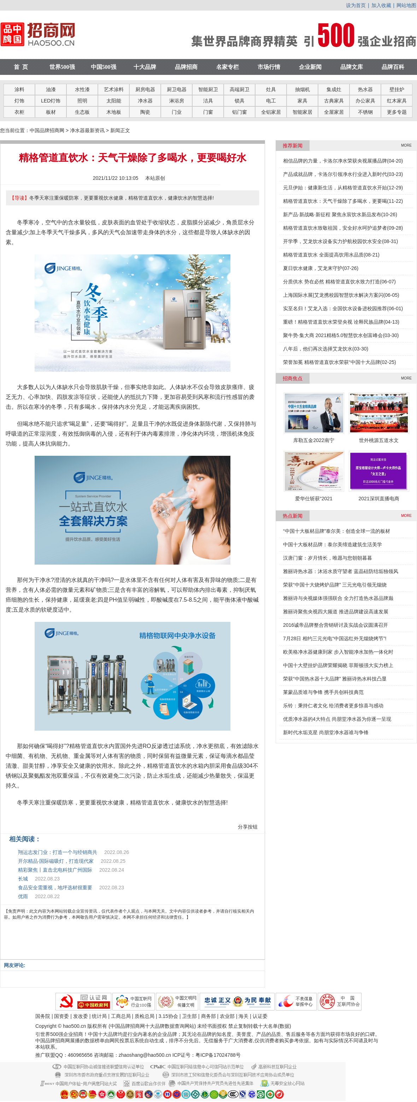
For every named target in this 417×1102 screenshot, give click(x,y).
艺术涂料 (114, 89)
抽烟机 (302, 89)
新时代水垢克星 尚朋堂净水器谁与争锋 (326, 732)
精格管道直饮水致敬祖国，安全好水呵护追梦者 (335, 228)
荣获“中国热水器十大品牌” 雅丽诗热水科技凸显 (335, 679)
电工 (271, 101)
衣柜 (19, 112)
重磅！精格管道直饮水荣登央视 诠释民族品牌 (333, 322)
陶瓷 (145, 112)
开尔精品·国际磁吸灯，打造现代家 (56, 861)
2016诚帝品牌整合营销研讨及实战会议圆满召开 (335, 625)
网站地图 (406, 5)
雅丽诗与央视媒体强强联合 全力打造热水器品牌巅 (338, 598)
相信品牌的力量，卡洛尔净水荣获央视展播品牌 (335, 161)
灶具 (271, 89)
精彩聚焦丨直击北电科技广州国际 (55, 870)
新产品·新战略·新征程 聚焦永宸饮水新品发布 (332, 214)
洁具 (208, 101)
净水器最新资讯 (87, 130)
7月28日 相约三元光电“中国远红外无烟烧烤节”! (334, 638)
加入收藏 (381, 5)
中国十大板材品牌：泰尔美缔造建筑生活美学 (332, 544)
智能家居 (302, 112)
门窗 (208, 112)
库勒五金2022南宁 (313, 440)
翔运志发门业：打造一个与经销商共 (57, 852)
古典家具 (334, 101)
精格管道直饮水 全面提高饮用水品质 (323, 255)
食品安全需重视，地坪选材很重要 (55, 887)
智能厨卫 (208, 89)
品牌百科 (393, 67)
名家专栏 (227, 67)
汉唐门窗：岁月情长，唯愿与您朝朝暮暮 (327, 558)
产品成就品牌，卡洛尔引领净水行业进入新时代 (335, 174)
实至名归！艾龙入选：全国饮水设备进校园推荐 (335, 308)
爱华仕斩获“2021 (314, 498)
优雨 (23, 896)
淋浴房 (176, 101)
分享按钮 (248, 827)
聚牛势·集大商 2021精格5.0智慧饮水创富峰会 (333, 335)
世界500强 (62, 67)
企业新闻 (310, 67)
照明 (82, 101)
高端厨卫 (239, 89)
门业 (177, 112)
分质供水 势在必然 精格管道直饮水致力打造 (331, 281)
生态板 (82, 112)
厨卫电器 (177, 89)
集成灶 (334, 89)
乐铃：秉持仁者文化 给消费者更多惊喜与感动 (333, 705)
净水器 (145, 101)
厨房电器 (145, 89)
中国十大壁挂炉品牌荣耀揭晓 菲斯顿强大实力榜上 (338, 665)
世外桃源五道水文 (379, 440)
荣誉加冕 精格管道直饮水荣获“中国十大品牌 (331, 362)
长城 (23, 879)
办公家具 (365, 101)
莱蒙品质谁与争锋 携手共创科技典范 (323, 692)
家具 (302, 101)
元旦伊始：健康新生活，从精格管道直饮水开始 (335, 187)
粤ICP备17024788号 (218, 1055)
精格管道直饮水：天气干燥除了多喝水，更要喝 (335, 201)
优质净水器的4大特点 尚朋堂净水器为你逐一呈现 (337, 719)
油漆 (51, 89)
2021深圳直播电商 (378, 498)
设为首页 (356, 5)
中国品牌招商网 (47, 130)
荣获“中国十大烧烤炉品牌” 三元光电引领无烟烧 (335, 585)
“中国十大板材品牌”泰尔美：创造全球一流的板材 (336, 531)
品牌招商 (186, 67)
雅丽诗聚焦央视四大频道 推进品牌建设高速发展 (335, 611)
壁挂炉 (396, 89)
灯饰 (19, 101)
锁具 (240, 101)
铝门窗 (239, 112)
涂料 (19, 89)
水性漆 (82, 89)
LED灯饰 (50, 101)
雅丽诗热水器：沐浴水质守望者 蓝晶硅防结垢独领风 (340, 571)
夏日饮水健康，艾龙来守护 (312, 268)
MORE (406, 145)
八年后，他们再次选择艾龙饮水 (317, 349)
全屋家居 (334, 112)
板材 (51, 112)
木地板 (113, 112)
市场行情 (269, 67)
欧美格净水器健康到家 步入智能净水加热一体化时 (338, 652)
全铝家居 (271, 112)
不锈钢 (365, 112)
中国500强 (103, 67)
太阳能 (113, 101)
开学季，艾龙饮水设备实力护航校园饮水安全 (332, 241)
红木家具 (397, 101)
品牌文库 (351, 67)
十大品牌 (145, 67)
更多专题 (397, 112)
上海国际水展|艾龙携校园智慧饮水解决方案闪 (333, 295)
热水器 (365, 89)
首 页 (21, 67)
